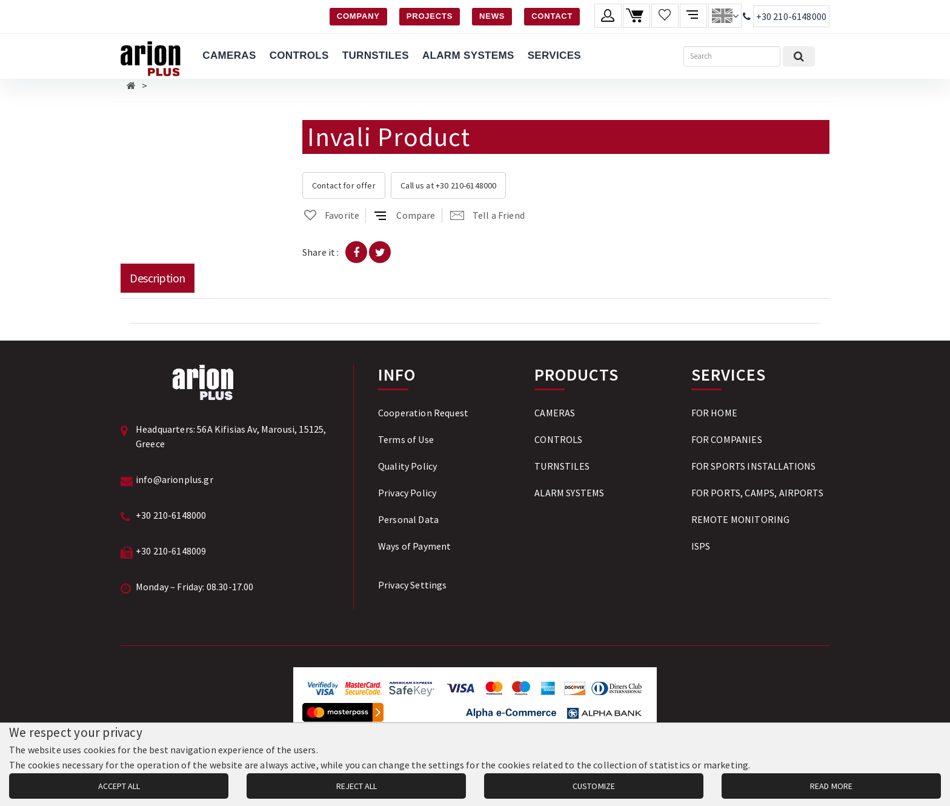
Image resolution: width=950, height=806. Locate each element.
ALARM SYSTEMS (468, 55)
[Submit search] (799, 56)
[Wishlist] (665, 16)
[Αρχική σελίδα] (131, 85)
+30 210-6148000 (791, 16)
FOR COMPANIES (726, 439)
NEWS (492, 16)
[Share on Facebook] (356, 252)
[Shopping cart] (636, 16)
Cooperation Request (423, 413)
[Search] (731, 56)
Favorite (330, 215)
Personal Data (408, 519)
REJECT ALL (356, 786)
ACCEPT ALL (119, 786)
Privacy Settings (412, 585)
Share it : (320, 252)
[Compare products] (693, 16)
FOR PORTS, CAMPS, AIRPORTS (757, 493)
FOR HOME (714, 413)
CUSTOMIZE (594, 786)
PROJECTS (430, 16)
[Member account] (608, 16)
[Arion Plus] (151, 56)
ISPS (701, 546)
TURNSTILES (375, 55)
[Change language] (725, 16)
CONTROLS (299, 55)
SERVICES (554, 55)
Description (157, 277)
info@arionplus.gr (174, 479)
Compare (404, 215)
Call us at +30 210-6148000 (448, 185)
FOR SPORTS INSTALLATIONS (753, 466)
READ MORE (831, 786)
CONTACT (552, 16)
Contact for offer (344, 185)
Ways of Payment (414, 546)
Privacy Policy (407, 493)
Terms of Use (406, 439)
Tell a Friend (487, 215)
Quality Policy (407, 466)
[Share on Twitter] (380, 252)
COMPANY (358, 16)
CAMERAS (229, 55)
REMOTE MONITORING (740, 519)
